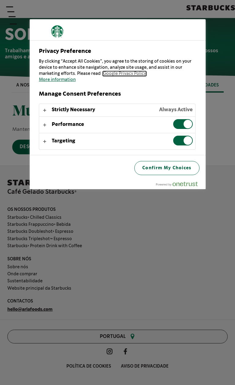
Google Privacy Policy (124, 74)
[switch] (183, 124)
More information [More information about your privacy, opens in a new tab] (57, 80)
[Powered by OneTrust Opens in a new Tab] (179, 185)
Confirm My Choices (166, 168)
